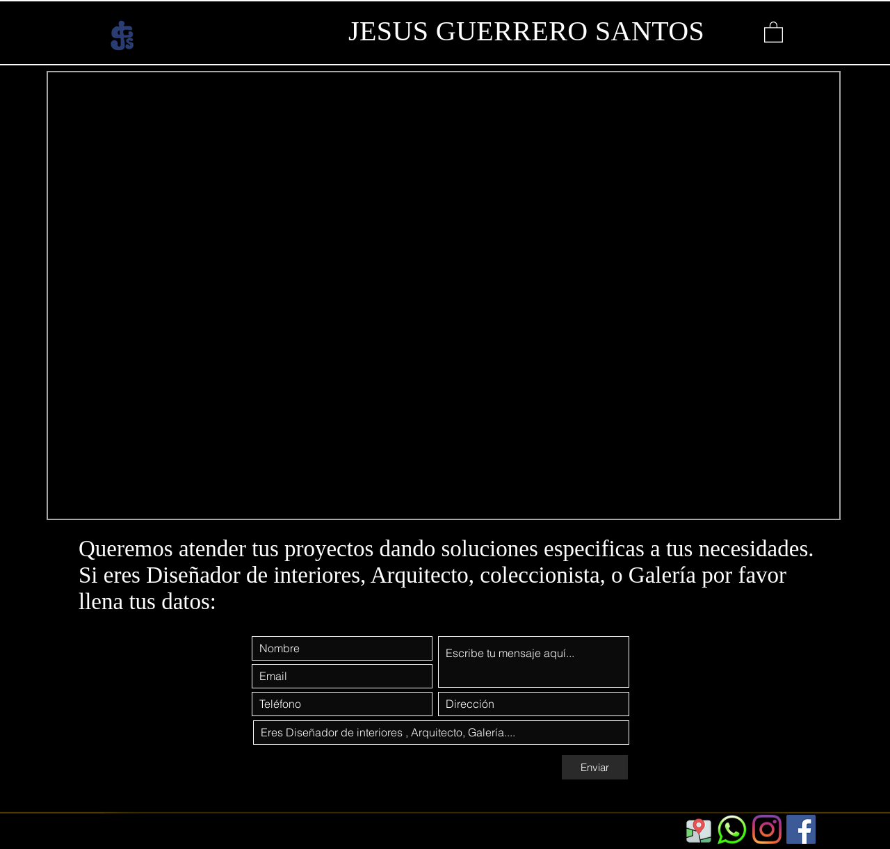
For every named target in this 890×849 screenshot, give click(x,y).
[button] (773, 31)
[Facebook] (801, 829)
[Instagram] (767, 829)
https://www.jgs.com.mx (185, 838)
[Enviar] (595, 767)
